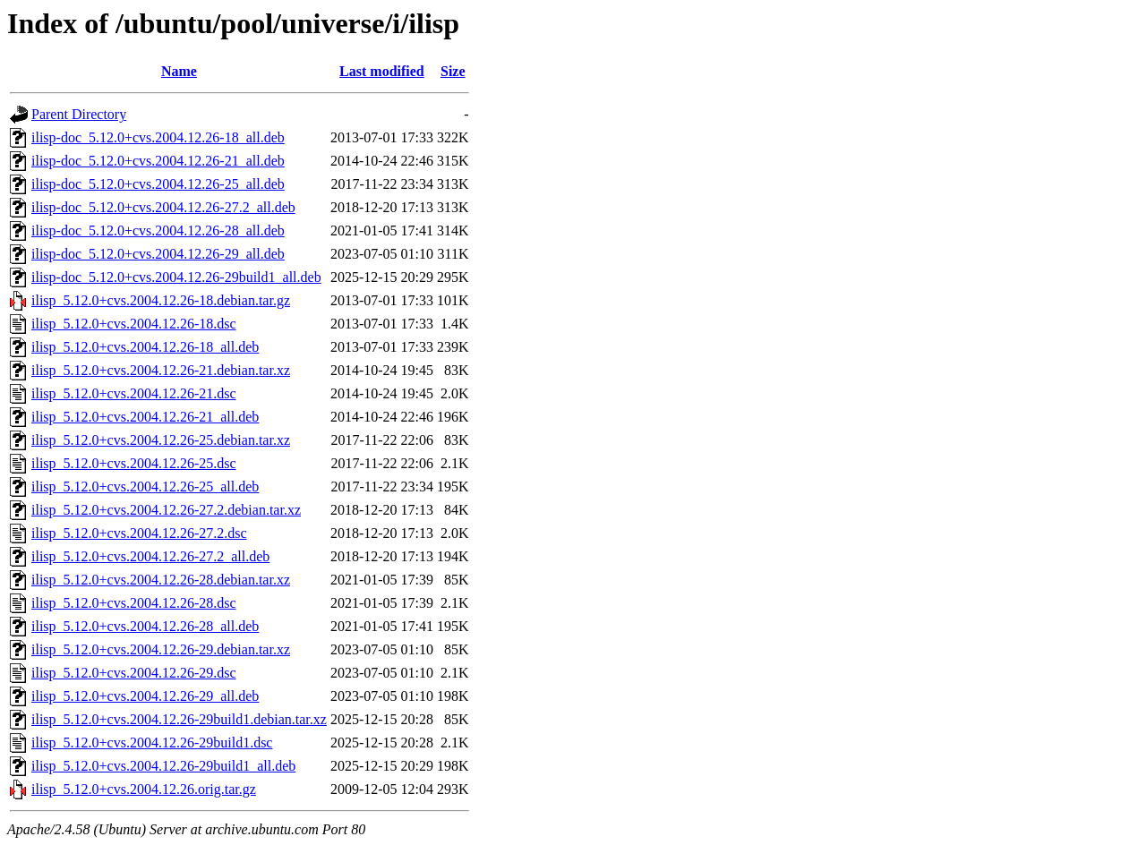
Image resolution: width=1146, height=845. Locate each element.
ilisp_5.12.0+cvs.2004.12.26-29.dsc (133, 672)
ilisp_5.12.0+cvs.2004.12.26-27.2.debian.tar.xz (166, 509)
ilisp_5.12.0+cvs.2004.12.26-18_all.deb (145, 346)
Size (453, 71)
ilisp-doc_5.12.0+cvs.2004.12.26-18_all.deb (158, 137)
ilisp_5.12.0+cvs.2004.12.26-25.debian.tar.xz (160, 440)
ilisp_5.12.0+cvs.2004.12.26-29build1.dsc (151, 742)
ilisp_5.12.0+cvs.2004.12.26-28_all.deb (145, 626)
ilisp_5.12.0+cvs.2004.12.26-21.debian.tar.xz (160, 370)
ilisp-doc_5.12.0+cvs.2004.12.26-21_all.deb (158, 160)
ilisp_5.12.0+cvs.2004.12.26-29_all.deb (145, 696)
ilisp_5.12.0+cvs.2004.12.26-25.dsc (133, 463)
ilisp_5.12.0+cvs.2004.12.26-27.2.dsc (139, 533)
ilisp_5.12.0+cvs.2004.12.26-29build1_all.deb (163, 765)
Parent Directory (78, 114)
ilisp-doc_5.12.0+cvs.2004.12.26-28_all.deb (158, 230)
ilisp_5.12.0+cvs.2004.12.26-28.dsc (133, 602)
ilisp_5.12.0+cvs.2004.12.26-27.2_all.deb (150, 556)
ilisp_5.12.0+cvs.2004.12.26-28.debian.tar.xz (160, 579)
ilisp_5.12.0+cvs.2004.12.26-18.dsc (133, 323)
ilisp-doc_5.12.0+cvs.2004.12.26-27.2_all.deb (163, 207)
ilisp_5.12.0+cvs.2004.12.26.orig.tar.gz (143, 789)
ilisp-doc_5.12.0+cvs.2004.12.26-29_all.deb (158, 253)
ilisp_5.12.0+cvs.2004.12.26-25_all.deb (145, 486)
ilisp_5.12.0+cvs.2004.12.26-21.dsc (133, 393)
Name (179, 71)
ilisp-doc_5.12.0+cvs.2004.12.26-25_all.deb (158, 184)
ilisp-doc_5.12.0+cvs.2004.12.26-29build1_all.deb (176, 277)
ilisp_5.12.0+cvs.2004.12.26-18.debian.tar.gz (160, 300)
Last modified (381, 71)
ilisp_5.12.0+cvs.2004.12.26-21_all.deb (145, 416)
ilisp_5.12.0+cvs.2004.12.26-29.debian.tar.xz (160, 649)
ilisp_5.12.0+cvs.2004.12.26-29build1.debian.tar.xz (179, 719)
